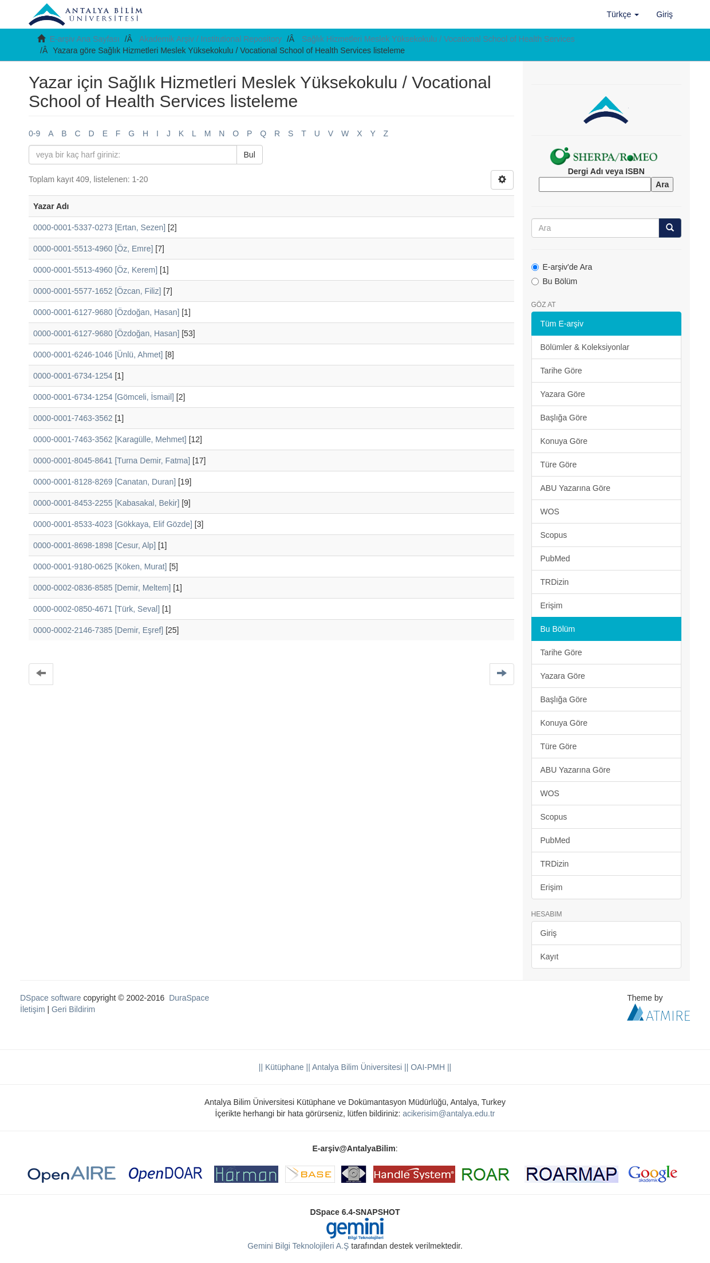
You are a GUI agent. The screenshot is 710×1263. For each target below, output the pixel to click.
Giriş (549, 933)
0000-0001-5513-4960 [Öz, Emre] (93, 248)
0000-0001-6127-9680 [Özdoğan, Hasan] (106, 312)
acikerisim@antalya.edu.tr (449, 1113)
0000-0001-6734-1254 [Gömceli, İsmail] (103, 397)
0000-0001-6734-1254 (73, 375)
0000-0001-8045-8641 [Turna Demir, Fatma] (111, 460)
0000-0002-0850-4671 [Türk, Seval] (96, 608)
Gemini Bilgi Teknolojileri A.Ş (298, 1245)
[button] (623, 14)
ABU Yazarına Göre (575, 488)
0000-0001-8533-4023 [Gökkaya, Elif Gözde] (112, 524)
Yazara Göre (563, 394)
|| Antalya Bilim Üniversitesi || (356, 1067)
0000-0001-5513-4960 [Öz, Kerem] (95, 269)
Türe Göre (559, 464)
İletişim (32, 1009)
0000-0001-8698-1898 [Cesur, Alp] (94, 545)
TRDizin (555, 582)
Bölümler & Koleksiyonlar (585, 347)
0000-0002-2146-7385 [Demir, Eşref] (98, 630)
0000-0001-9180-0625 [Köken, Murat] (100, 566)
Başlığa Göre (564, 417)
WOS (550, 511)
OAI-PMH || (429, 1067)
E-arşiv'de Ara (562, 267)
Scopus (554, 535)
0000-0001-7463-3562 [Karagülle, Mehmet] (110, 439)
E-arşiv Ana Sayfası (85, 39)
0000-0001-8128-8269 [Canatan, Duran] (104, 481)
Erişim (552, 605)
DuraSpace (189, 997)
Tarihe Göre (561, 370)
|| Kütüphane (281, 1067)
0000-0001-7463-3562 (73, 418)
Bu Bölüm (554, 281)
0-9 (34, 133)
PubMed (555, 558)
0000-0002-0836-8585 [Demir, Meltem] (102, 587)
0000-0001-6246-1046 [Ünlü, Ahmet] (98, 354)
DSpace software (50, 997)
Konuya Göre (564, 441)
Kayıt (550, 956)
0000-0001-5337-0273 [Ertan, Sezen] (99, 227)
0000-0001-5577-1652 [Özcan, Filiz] (97, 291)
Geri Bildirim (73, 1009)
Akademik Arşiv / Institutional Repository (210, 39)
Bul (249, 154)
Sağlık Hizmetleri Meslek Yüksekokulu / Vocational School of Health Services (438, 39)
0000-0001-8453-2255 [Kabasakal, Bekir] (106, 502)
